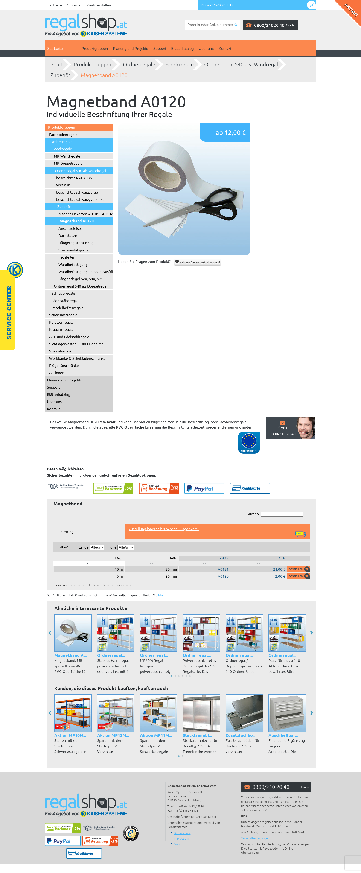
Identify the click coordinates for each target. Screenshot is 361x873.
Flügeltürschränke (64, 365)
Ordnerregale (139, 64)
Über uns (206, 49)
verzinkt (63, 184)
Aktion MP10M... (70, 735)
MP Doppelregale (68, 163)
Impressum (181, 838)
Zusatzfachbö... (240, 735)
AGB (177, 843)
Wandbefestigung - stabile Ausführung (90, 271)
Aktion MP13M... (113, 735)
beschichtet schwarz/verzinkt (80, 199)
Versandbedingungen (255, 838)
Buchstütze (67, 235)
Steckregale (180, 64)
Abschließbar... (283, 735)
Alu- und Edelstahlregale (69, 336)
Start (57, 64)
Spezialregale (60, 351)
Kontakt (225, 49)
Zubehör (60, 75)
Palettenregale (61, 322)
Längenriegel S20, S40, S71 (80, 278)
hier (161, 595)
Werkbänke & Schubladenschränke (77, 358)
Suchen (275, 514)
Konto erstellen (99, 5)
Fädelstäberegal (65, 300)
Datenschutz (182, 833)
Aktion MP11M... (156, 735)
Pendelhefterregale (68, 307)
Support (159, 49)
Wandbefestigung (73, 264)
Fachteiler (66, 257)
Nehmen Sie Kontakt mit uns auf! (197, 262)
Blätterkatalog (182, 49)
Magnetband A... (70, 655)
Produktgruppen (95, 49)
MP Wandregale (67, 156)
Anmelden (74, 5)
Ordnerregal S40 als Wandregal (241, 64)
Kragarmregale (61, 329)
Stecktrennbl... (197, 735)
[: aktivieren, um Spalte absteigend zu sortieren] (89, 563)
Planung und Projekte (130, 49)
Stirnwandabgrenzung (76, 250)
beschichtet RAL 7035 (74, 177)
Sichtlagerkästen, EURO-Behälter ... (78, 343)
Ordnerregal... (111, 655)
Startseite (54, 5)
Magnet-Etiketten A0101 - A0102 (85, 213)
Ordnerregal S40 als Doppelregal (80, 286)
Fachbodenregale (63, 134)
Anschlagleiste (70, 228)
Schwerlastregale (63, 314)
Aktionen (56, 372)
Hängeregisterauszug (75, 242)
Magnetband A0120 (104, 75)
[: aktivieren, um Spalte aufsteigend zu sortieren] (152, 563)
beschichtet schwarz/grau (77, 192)
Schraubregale (63, 293)
